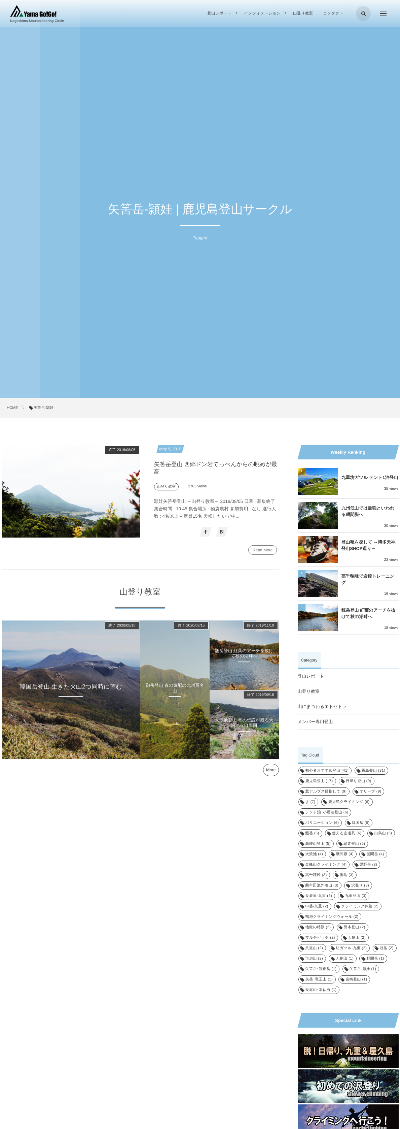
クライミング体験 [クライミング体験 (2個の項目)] (359, 906)
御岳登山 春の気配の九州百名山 (175, 691)
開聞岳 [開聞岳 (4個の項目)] (375, 854)
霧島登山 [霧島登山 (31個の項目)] (374, 771)
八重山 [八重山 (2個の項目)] (314, 948)
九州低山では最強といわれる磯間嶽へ (368, 511)
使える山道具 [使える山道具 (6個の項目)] (346, 833)
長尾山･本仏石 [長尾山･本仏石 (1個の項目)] (321, 990)
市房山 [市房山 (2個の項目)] (314, 959)
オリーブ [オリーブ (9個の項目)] (370, 791)
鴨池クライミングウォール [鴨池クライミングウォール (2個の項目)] (332, 917)
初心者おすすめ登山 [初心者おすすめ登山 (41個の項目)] (327, 771)
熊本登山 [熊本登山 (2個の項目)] (354, 927)
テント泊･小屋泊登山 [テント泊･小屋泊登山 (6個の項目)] (327, 812)
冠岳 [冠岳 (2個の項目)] (387, 948)
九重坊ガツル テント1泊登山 (369, 477)
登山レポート (311, 676)
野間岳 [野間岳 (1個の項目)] (375, 959)
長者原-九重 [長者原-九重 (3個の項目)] (318, 896)
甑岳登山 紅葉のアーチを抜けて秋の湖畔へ (244, 656)
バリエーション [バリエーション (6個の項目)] (322, 823)
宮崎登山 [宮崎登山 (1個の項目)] (356, 979)
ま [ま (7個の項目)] (310, 802)
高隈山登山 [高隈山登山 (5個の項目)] (318, 844)
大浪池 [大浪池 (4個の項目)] (314, 854)
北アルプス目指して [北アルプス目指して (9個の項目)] (326, 791)
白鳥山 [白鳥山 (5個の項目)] (383, 833)
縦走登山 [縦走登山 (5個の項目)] (354, 844)
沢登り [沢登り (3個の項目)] (360, 885)
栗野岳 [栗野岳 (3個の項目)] (368, 865)
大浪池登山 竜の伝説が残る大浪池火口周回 (244, 726)
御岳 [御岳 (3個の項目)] (347, 875)
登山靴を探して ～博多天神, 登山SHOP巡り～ (369, 545)
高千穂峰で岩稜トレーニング (368, 579)
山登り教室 (309, 691)
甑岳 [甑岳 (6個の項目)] (312, 833)
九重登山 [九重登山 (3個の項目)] (355, 896)
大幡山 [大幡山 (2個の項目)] (357, 938)
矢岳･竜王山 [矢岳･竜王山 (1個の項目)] (319, 979)
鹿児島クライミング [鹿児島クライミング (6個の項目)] (349, 802)
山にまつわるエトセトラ (322, 706)
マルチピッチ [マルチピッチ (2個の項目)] (320, 938)
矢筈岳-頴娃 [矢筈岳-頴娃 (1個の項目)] (363, 969)
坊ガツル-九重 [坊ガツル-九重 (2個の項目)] (351, 948)
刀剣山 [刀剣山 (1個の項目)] (345, 959)
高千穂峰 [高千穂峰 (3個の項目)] (316, 875)
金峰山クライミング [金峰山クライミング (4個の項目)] (326, 865)
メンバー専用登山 (315, 721)
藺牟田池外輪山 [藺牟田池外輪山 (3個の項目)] (321, 885)
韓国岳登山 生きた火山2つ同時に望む (71, 689)
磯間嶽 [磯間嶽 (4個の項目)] (345, 854)
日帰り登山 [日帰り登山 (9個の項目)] (358, 781)
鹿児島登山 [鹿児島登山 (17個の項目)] (319, 781)
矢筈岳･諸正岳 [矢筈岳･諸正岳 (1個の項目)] (321, 969)
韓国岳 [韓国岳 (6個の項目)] (361, 823)
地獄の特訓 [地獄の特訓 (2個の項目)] (318, 927)
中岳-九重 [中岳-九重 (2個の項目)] (316, 906)
